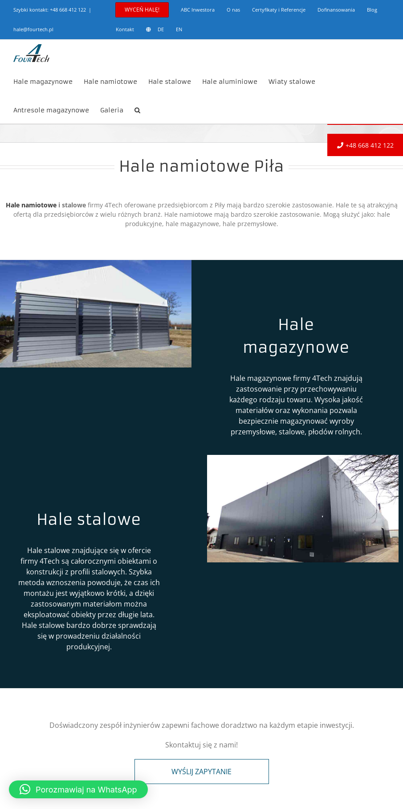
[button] (137, 109)
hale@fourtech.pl (33, 29)
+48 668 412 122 (68, 9)
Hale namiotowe (31, 205)
